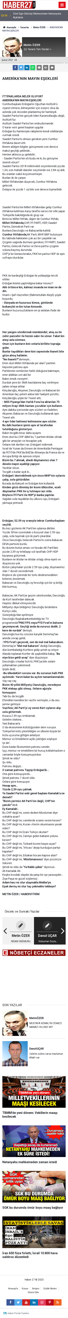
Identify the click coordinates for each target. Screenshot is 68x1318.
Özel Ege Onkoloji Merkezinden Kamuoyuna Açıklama (37, 15)
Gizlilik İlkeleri (50, 1288)
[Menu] (62, 5)
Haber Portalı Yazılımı (18, 1313)
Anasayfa (13, 1288)
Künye (25, 1288)
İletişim (35, 1288)
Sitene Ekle (33, 1292)
